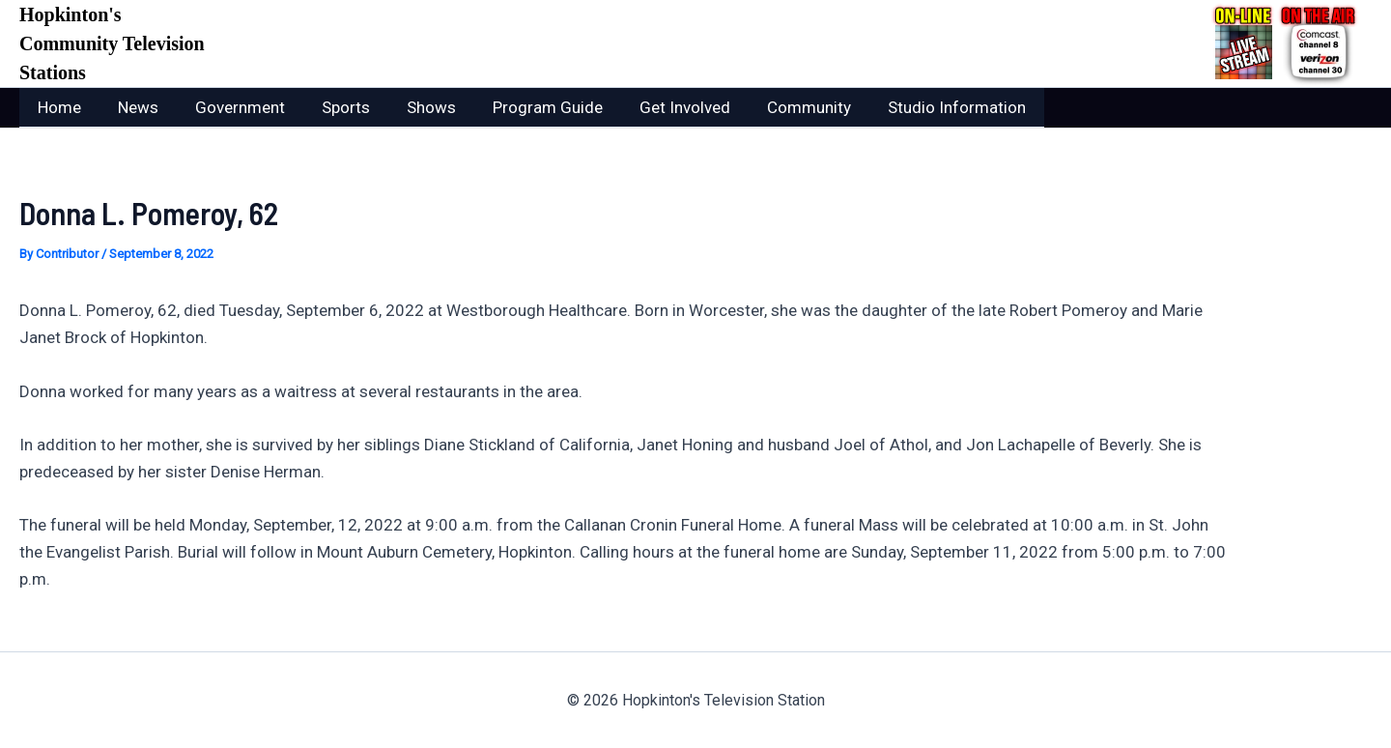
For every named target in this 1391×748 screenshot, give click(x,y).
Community (780, 107)
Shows (414, 107)
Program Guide (526, 107)
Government (230, 107)
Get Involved (659, 107)
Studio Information (924, 107)
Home (57, 107)
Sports (332, 107)
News (132, 107)
